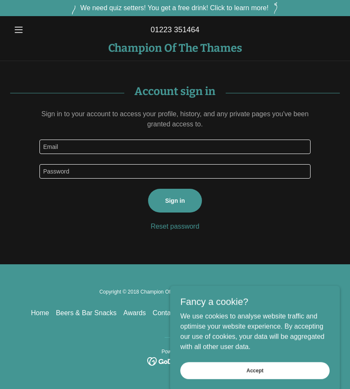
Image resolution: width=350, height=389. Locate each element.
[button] (35, 29)
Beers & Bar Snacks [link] (86, 312)
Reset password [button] (175, 226)
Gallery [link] (267, 312)
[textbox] (175, 147)
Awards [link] (134, 312)
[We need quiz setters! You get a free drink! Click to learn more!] (175, 8)
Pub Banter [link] (302, 312)
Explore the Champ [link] (221, 312)
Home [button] (40, 312)
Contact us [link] (169, 312)
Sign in (175, 200)
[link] (175, 49)
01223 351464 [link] (175, 29)
